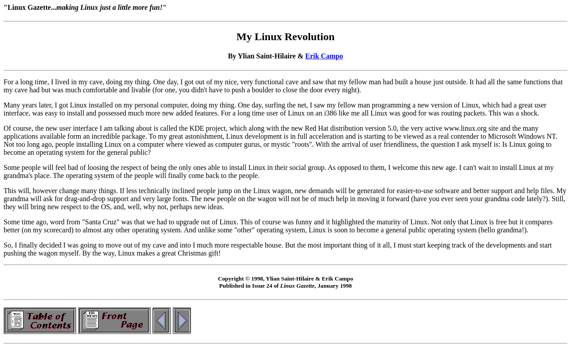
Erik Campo (324, 56)
